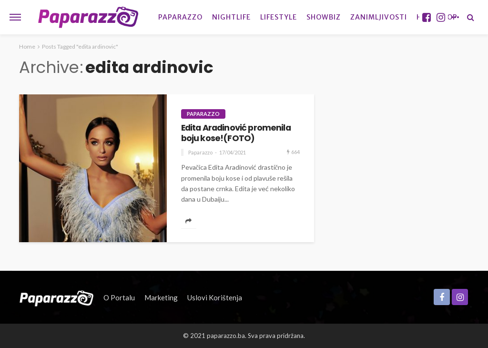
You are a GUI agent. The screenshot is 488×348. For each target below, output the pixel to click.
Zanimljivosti (378, 17)
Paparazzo (180, 17)
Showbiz (323, 17)
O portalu (119, 297)
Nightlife (231, 17)
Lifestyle (278, 17)
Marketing (161, 297)
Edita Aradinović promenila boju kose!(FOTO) (236, 133)
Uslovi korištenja (214, 297)
